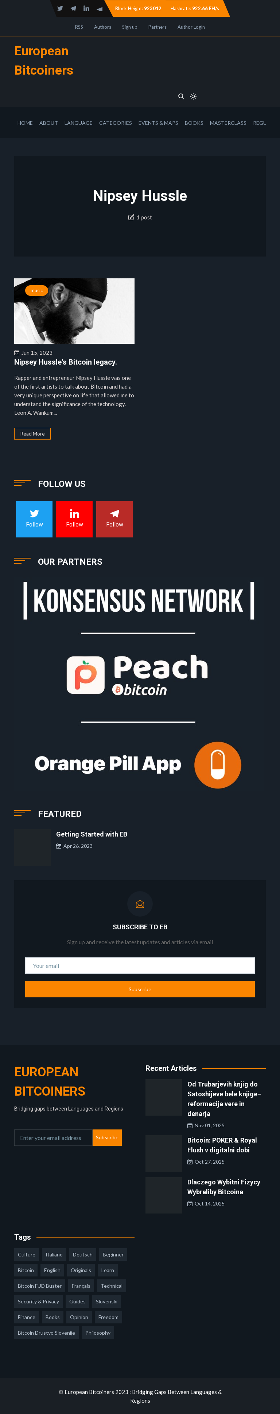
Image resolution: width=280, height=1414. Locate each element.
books (53, 1317)
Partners (157, 27)
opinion (79, 1317)
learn (107, 1270)
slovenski (106, 1301)
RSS (79, 27)
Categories (115, 123)
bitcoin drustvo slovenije (46, 1333)
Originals (81, 1270)
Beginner (113, 1254)
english (52, 1270)
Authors (102, 27)
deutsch (83, 1254)
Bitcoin (26, 1270)
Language (79, 123)
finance (26, 1317)
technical (111, 1286)
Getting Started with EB (91, 834)
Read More (32, 433)
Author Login (191, 27)
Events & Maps (158, 123)
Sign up (129, 27)
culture (26, 1254)
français (81, 1286)
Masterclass (228, 123)
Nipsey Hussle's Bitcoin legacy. (65, 362)
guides (77, 1301)
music (37, 290)
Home (25, 123)
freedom (108, 1317)
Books (194, 123)
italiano (54, 1254)
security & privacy (38, 1301)
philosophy (97, 1333)
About (48, 123)
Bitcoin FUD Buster (40, 1286)
